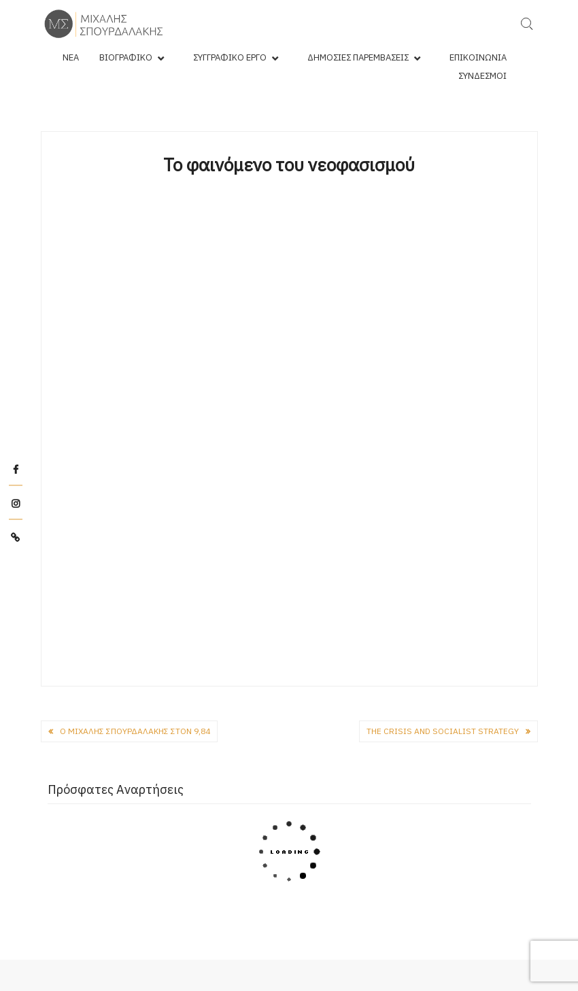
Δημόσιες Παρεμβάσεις (358, 57)
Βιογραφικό (125, 57)
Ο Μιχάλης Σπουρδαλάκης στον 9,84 (135, 731)
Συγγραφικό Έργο (230, 57)
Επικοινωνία (478, 57)
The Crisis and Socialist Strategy (443, 731)
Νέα (71, 57)
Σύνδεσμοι (482, 76)
